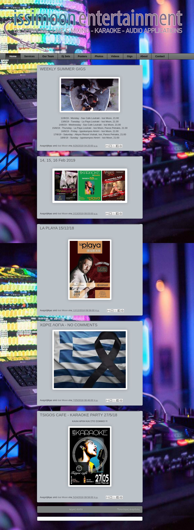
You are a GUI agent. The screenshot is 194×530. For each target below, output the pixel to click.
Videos (115, 56)
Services (29, 56)
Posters (82, 56)
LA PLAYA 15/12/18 (57, 228)
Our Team (48, 56)
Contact (160, 56)
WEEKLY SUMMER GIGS (63, 69)
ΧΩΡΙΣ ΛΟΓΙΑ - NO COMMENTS (68, 325)
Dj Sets (66, 56)
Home (13, 56)
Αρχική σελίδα (76, 509)
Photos (99, 56)
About (143, 56)
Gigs (130, 56)
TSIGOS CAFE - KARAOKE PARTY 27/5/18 (78, 415)
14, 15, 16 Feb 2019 (57, 160)
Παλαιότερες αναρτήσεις (128, 509)
